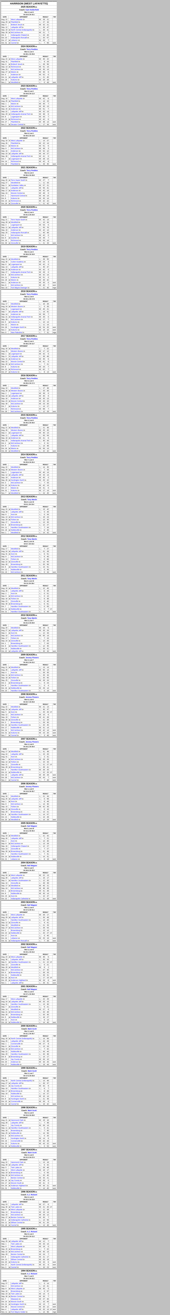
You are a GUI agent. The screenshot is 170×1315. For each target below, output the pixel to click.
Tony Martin (32, 499)
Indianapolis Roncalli (19, 38)
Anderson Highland (18, 980)
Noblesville (15, 530)
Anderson (14, 74)
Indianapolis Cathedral (19, 899)
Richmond (15, 67)
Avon (13, 514)
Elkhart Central (16, 1222)
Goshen (14, 238)
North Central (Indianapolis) (21, 30)
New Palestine (16, 332)
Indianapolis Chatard (19, 35)
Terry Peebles (32, 49)
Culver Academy (17, 262)
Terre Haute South (18, 180)
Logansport (15, 117)
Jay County (15, 1059)
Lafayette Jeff (16, 27)
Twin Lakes (15, 1167)
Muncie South (16, 1183)
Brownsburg (15, 525)
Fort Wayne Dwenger (19, 288)
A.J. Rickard (32, 1195)
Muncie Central (17, 193)
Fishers (14, 520)
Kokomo (14, 80)
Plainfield (14, 22)
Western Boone (17, 306)
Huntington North (17, 327)
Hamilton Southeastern (20, 527)
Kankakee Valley (17, 185)
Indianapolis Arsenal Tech (21, 114)
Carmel (14, 43)
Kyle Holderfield (32, 10)
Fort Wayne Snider (18, 1312)
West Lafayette (17, 19)
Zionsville (14, 203)
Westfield (14, 82)
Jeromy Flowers (32, 658)
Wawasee (15, 1299)
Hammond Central (18, 196)
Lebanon (14, 40)
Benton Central (17, 1178)
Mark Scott (32, 1029)
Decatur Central (17, 124)
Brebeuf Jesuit (16, 25)
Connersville (16, 1044)
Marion (13, 72)
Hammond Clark (17, 1120)
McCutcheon (16, 32)
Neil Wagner (32, 826)
